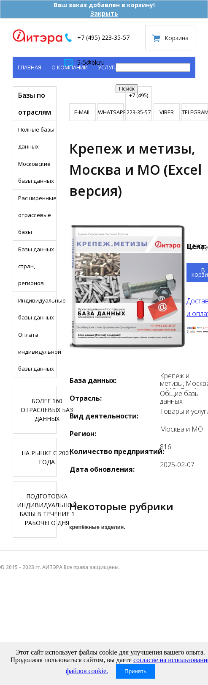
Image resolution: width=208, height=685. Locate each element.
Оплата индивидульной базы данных (37, 351)
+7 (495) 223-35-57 (103, 37)
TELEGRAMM (195, 112)
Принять (135, 671)
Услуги (108, 67)
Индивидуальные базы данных (37, 309)
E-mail (82, 112)
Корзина (177, 38)
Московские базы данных (36, 172)
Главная (29, 67)
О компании (69, 67)
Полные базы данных (36, 138)
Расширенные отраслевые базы (37, 215)
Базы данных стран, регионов (36, 266)
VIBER (166, 112)
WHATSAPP (111, 112)
